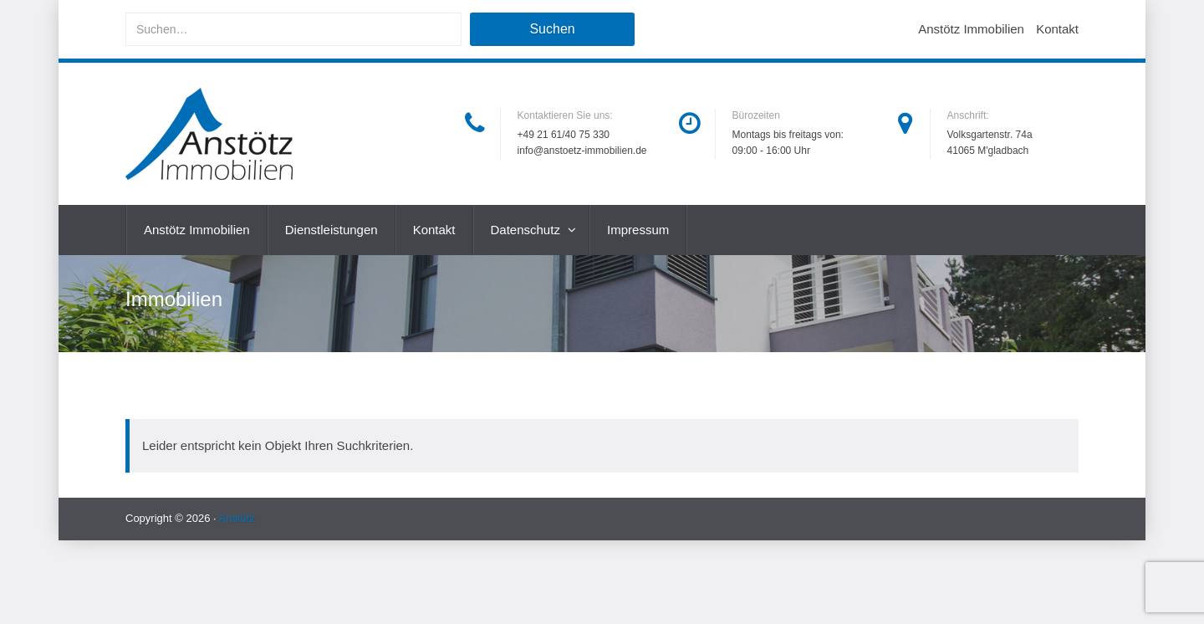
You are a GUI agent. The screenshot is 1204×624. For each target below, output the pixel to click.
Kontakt (1057, 29)
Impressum (638, 229)
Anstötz (237, 518)
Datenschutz (527, 229)
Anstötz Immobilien (971, 29)
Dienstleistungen (331, 229)
